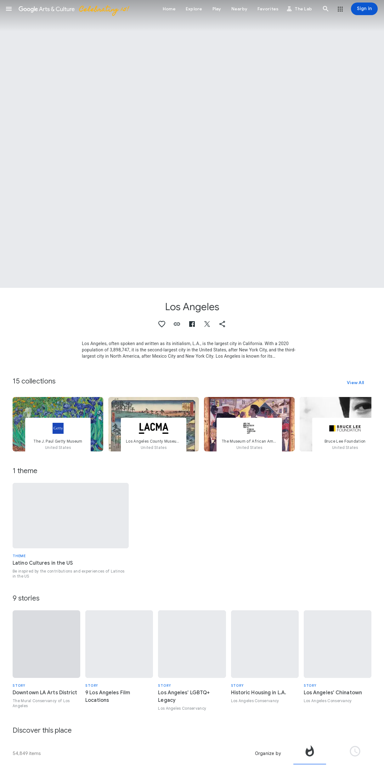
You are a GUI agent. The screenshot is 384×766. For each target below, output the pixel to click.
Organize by (268, 753)
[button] (8, 8)
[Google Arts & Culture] (73, 9)
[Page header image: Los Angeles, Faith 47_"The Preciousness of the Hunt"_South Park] (192, 144)
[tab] (309, 753)
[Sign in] (364, 9)
